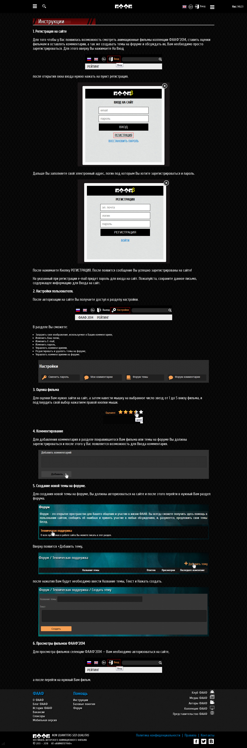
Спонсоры (39, 716)
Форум (77, 708)
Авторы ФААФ (201, 703)
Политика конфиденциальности (159, 735)
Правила (192, 735)
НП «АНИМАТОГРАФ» (61, 743)
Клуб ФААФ (203, 693)
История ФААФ (42, 708)
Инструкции (80, 700)
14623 (237, 6)
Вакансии (39, 712)
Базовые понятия (84, 704)
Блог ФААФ (40, 704)
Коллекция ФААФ (199, 709)
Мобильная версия (45, 720)
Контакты (207, 735)
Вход (200, 7)
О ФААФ (38, 700)
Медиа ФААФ (202, 698)
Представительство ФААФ (193, 714)
